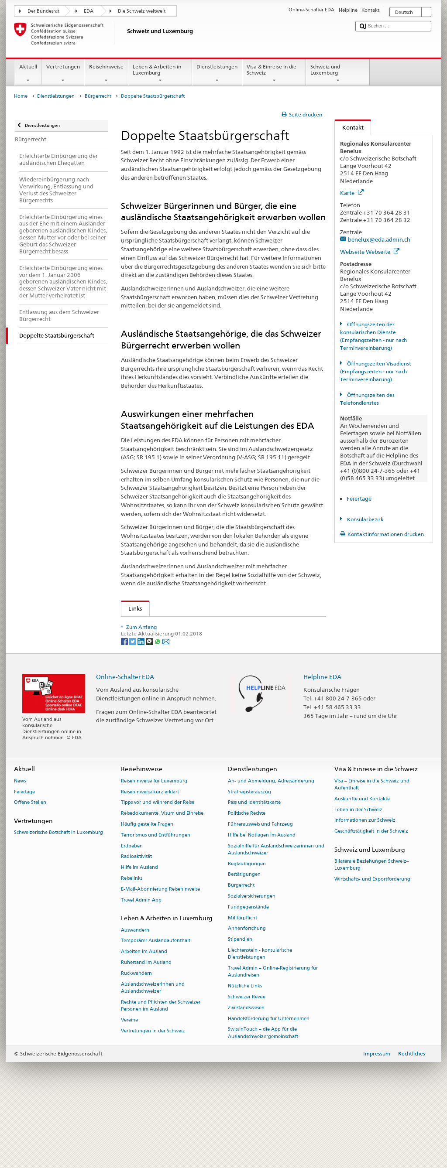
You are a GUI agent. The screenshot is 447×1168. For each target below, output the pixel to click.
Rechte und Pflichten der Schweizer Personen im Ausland (160, 1072)
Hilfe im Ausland (139, 934)
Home (21, 96)
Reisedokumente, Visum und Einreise (162, 880)
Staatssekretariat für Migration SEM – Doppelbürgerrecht (205, 625)
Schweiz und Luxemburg (337, 73)
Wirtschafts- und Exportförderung (372, 946)
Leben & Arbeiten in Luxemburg (160, 73)
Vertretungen (63, 73)
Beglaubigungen (247, 930)
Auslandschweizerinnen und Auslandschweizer (153, 1054)
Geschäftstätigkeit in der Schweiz (371, 898)
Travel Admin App (141, 967)
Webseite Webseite (369, 251)
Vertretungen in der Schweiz (153, 1097)
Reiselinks (131, 945)
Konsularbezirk (365, 519)
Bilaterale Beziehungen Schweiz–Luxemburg (371, 932)
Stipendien (240, 1006)
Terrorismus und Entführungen (155, 902)
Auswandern (135, 997)
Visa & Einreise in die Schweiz (274, 73)
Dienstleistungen (217, 73)
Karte (352, 192)
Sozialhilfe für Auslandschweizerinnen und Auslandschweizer (276, 916)
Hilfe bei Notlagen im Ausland (262, 902)
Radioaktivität (136, 923)
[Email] (165, 707)
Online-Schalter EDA (125, 743)
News (20, 847)
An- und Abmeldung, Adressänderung (271, 847)
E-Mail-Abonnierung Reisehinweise (160, 956)
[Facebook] (125, 707)
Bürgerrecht (98, 96)
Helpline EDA (322, 743)
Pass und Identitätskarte (254, 869)
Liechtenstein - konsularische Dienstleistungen (260, 1020)
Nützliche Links (245, 1053)
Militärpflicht (242, 984)
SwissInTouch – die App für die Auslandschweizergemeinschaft (263, 1099)
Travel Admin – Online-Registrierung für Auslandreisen (273, 1038)
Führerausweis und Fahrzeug (260, 891)
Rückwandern (136, 1040)
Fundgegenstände (248, 974)
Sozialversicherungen (251, 963)
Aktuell (28, 73)
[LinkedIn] (142, 707)
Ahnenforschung (247, 995)
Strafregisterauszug (249, 858)
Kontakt (349, 127)
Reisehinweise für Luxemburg (154, 847)
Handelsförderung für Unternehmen (268, 1085)
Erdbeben (132, 912)
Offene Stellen (30, 869)
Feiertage (359, 498)
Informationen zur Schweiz (364, 887)
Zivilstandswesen (246, 1074)
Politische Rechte (246, 880)
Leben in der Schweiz (358, 876)
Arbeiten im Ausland (144, 1018)
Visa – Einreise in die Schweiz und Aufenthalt (371, 851)
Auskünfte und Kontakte (362, 865)
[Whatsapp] (158, 707)
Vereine (129, 1086)
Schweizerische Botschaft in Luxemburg (58, 899)
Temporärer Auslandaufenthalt (155, 1008)
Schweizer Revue (246, 1063)
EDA (88, 11)
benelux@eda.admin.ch (379, 239)
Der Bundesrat (43, 11)
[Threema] (150, 707)
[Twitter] (133, 707)
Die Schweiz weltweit (141, 11)
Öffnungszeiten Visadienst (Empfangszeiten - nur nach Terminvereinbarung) (375, 371)
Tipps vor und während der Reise (157, 869)
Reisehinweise (106, 73)
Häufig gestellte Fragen (147, 891)
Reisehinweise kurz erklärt (150, 858)
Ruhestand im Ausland (146, 1029)
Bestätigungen (244, 941)
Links (131, 608)
